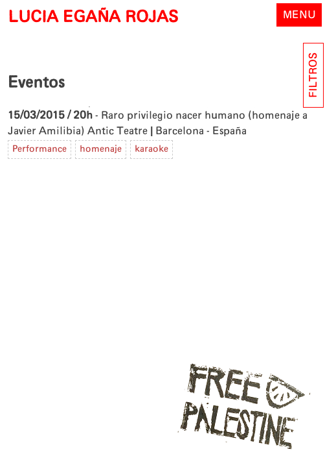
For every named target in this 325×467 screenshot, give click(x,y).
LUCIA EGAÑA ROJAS (93, 17)
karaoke (151, 149)
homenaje (101, 149)
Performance (39, 149)
